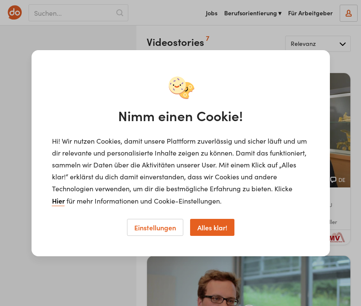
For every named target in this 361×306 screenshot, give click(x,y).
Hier (58, 200)
